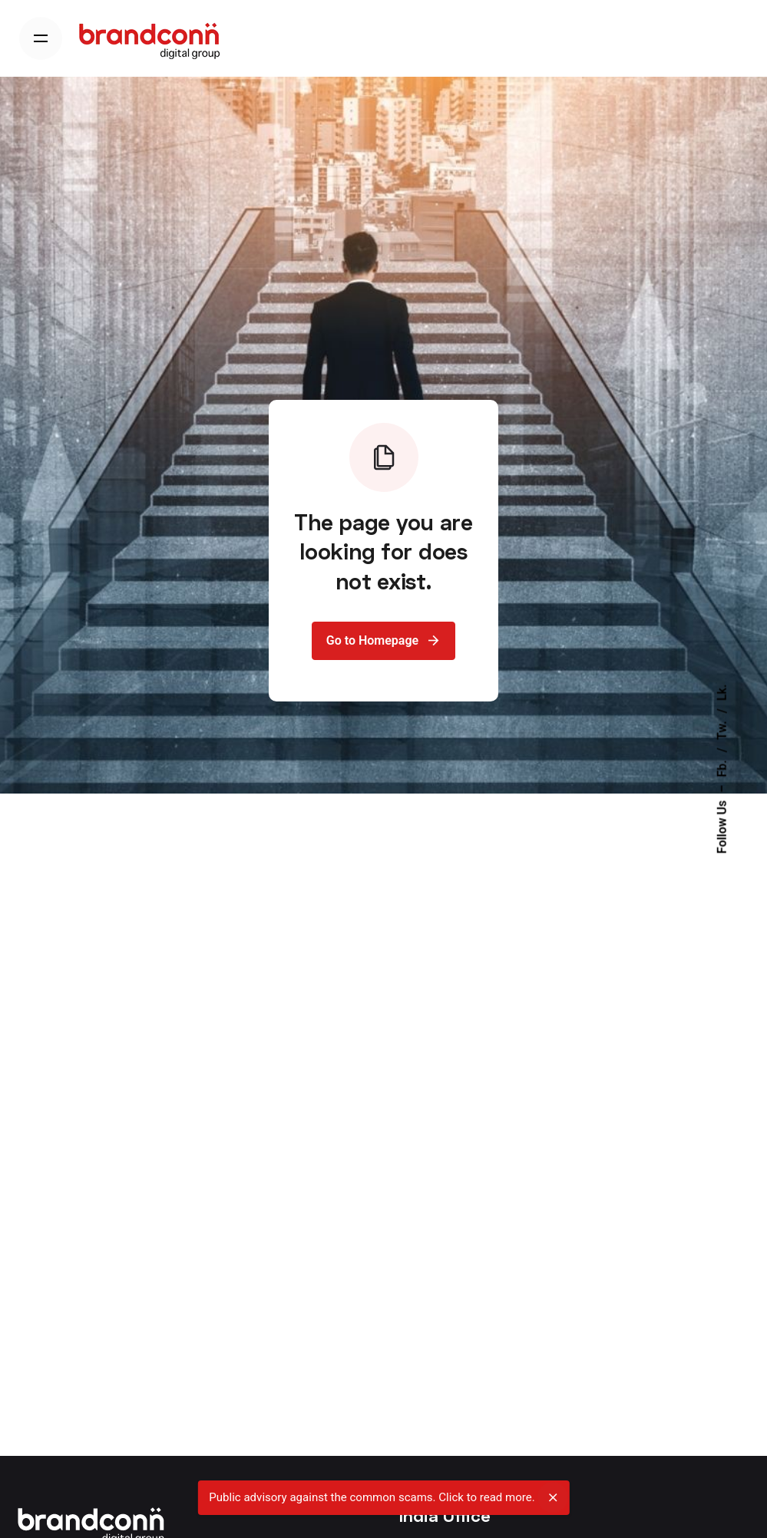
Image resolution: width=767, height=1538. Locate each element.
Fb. (722, 768)
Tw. (722, 730)
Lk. (722, 693)
